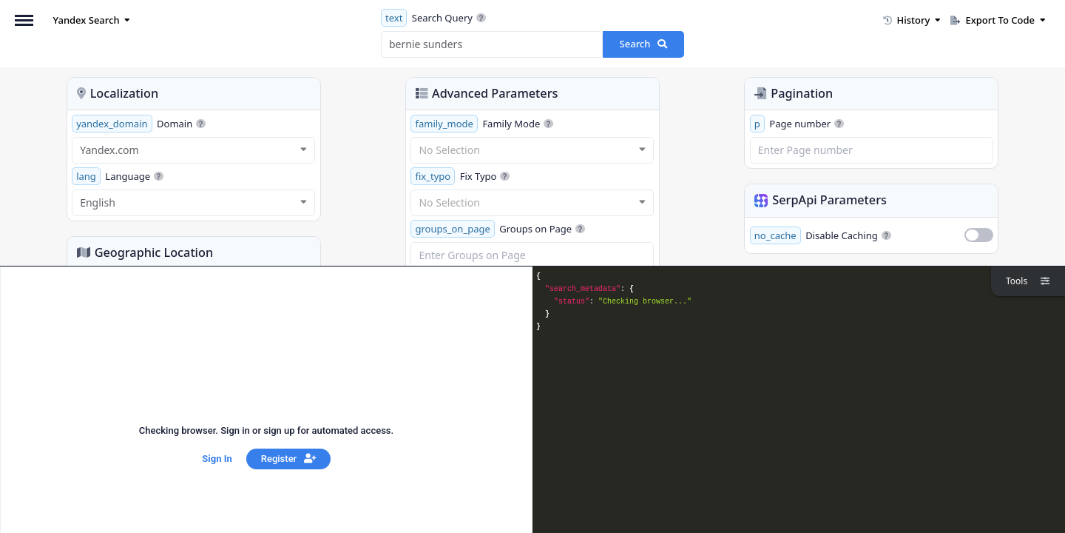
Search (644, 43)
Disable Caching (820, 235)
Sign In (216, 458)
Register (288, 458)
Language (117, 176)
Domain (139, 123)
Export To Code (998, 20)
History (912, 20)
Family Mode (481, 123)
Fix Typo (460, 176)
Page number (797, 123)
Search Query (433, 18)
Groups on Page (497, 229)
